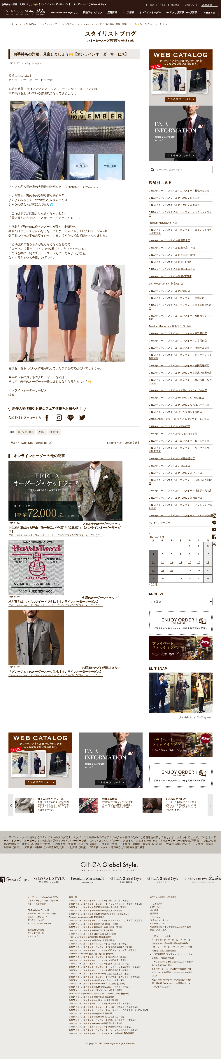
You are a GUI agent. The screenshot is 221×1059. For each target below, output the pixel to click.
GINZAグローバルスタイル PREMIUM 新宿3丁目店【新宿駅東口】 (99, 914)
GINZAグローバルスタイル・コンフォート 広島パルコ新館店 (180, 482)
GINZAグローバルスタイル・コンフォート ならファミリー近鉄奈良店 (180, 450)
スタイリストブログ (37, 904)
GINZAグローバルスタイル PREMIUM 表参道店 (174, 205)
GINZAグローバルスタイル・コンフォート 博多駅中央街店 (180, 490)
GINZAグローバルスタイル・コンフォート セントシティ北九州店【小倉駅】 (104, 1030)
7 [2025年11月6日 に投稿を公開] (180, 554)
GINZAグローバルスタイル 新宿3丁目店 (170, 276)
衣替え (41, 432)
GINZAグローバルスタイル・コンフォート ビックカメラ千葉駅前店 (180, 357)
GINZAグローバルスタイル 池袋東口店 (169, 290)
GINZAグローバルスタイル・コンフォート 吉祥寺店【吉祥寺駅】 (99, 944)
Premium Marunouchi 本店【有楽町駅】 (87, 917)
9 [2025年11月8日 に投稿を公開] (198, 554)
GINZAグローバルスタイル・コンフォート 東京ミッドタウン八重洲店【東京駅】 (106, 920)
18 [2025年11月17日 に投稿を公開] (153, 570)
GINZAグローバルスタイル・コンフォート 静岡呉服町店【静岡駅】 (100, 970)
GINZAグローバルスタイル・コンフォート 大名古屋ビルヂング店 (180, 382)
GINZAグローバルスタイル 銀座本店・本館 (172, 247)
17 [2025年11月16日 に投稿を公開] (208, 562)
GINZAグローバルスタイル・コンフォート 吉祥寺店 (176, 298)
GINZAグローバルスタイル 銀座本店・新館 (172, 254)
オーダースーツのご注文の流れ (42, 913)
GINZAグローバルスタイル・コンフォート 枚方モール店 (179, 440)
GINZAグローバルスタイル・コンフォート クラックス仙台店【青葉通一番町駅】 (106, 904)
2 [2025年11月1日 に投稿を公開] (198, 546)
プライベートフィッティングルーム (44, 900)
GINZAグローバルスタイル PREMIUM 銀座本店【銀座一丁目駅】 (99, 907)
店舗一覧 (73, 897)
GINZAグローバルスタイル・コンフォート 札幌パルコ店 (179, 190)
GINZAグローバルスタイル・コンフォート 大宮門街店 (178, 340)
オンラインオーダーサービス (41, 923)
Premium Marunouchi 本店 (163, 222)
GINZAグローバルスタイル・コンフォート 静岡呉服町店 (179, 365)
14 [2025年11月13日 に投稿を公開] (180, 562)
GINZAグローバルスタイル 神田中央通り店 (172, 269)
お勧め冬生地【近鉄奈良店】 (123, 442)
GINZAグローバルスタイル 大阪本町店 (169, 426)
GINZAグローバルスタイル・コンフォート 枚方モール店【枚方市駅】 (101, 1003)
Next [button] (210, 805)
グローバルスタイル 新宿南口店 (166, 283)
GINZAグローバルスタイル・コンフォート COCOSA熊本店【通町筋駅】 (102, 1033)
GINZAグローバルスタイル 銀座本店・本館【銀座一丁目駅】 (96, 927)
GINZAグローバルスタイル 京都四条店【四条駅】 (91, 1013)
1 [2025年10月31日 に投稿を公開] (189, 546)
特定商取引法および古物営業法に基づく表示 (170, 927)
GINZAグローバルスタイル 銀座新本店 (169, 240)
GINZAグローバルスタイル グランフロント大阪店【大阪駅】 (96, 990)
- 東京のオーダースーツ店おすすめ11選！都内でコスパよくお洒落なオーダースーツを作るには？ (171, 972)
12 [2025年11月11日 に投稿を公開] (162, 562)
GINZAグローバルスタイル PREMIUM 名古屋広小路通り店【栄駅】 (100, 973)
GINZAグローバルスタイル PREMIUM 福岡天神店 (175, 497)
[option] (47, 805)
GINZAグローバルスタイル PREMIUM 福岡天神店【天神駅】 (96, 1023)
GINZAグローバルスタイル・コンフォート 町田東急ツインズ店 (180, 317)
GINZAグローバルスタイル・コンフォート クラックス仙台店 (180, 214)
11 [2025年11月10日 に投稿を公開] (153, 562)
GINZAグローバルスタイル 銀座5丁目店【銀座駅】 (92, 930)
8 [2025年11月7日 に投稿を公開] (189, 554)
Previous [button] (10, 805)
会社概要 (154, 910)
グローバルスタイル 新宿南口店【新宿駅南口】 (90, 937)
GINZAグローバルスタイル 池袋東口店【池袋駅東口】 (93, 940)
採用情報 (175, 5)
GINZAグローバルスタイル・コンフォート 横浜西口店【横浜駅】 (99, 957)
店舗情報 (112, 12)
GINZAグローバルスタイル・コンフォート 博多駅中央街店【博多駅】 (101, 1027)
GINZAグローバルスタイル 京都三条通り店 (172, 458)
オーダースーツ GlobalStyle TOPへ (43, 897)
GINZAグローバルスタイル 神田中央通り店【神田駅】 (93, 934)
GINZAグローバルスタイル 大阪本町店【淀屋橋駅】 (92, 997)
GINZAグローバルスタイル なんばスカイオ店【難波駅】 (94, 1000)
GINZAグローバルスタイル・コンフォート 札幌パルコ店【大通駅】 (100, 900)
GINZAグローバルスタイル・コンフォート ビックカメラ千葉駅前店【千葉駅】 (105, 967)
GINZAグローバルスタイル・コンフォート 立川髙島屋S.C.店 (180, 307)
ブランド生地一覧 (36, 933)
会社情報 (150, 5)
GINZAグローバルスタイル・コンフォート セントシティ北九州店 (180, 507)
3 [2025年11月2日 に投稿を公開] (207, 546)
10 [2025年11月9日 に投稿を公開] (208, 554)
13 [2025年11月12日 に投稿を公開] (171, 562)
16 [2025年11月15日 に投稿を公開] (198, 562)
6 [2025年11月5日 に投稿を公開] (171, 554)
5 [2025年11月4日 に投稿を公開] (162, 554)
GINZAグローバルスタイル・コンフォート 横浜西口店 (178, 333)
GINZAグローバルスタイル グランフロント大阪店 (175, 412)
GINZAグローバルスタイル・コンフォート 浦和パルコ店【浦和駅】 (100, 964)
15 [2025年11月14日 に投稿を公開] (189, 562)
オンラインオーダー (150, 12)
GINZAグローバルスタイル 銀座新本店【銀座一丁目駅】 (94, 924)
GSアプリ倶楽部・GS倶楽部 (181, 12)
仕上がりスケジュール (38, 917)
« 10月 (153, 584)
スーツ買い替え (25, 432)
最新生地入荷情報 (36, 930)
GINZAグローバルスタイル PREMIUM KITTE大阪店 (176, 397)
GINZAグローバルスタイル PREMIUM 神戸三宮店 (175, 472)
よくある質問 (156, 903)
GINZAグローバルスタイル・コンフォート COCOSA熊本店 (181, 515)
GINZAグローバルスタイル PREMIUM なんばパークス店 (179, 404)
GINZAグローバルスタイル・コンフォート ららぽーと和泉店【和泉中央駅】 (104, 1007)
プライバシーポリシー (160, 920)
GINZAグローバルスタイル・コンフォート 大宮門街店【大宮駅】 (99, 960)
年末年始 (54, 432)
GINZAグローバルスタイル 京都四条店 (169, 465)
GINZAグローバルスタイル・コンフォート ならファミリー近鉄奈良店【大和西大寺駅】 (109, 1010)
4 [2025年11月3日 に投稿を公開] (153, 554)
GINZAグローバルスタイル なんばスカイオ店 (173, 433)
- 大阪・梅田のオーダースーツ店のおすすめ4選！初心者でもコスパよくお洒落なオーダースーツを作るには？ (171, 983)
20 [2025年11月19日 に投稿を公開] (171, 570)
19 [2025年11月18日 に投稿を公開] (162, 570)
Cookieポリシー (157, 923)
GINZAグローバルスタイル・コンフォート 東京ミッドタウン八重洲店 (180, 232)
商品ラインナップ (92, 12)
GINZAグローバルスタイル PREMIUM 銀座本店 (174, 197)
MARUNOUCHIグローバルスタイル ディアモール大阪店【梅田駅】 (99, 993)
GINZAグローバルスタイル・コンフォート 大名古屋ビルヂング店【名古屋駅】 (105, 977)
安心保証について (36, 920)
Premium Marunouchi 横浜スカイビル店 (170, 326)
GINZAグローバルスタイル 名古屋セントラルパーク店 (178, 390)
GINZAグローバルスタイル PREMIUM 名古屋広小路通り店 (180, 372)
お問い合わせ (191, 5)
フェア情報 (128, 12)
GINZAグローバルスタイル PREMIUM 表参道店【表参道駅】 (96, 910)
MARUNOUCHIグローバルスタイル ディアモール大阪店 (179, 419)
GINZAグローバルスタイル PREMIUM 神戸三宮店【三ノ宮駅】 (98, 1017)
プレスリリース (157, 917)
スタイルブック (35, 936)
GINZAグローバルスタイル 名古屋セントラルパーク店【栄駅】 (98, 980)
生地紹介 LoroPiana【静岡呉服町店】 (31, 442)
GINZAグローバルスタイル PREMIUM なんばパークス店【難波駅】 (100, 987)
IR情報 (162, 5)
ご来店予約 (209, 13)
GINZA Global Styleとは (64, 12)
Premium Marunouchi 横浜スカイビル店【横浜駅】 (92, 954)
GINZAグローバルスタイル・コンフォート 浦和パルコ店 (179, 347)
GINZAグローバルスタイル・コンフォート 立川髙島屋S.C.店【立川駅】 (101, 947)
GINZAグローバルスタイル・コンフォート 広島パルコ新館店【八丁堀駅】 (103, 1020)
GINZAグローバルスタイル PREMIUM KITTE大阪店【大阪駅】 (97, 983)
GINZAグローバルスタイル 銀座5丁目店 (170, 262)
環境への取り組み (158, 930)
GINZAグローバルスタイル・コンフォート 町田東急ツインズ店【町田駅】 (103, 950)
